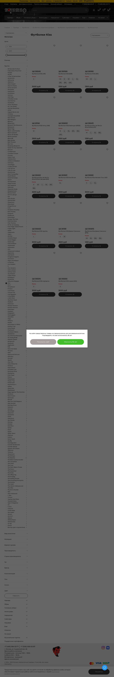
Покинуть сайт (43, 342)
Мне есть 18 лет (70, 342)
